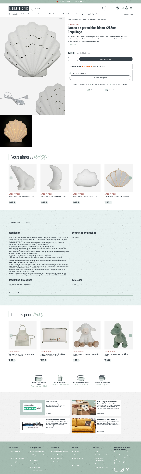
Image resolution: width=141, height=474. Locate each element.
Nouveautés (42, 14)
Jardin (23, 14)
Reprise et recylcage (101, 467)
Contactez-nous (15, 451)
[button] (71, 222)
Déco (75, 455)
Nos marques (80, 14)
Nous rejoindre (15, 462)
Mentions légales (100, 464)
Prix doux (31, 14)
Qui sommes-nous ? (38, 451)
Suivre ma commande (17, 458)
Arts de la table (78, 458)
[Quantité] (73, 59)
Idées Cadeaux (54, 14)
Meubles (76, 451)
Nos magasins (36, 464)
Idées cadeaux (57, 458)
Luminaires (77, 462)
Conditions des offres (102, 455)
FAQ (12, 465)
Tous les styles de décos (60, 451)
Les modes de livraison (18, 455)
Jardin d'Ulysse (73, 24)
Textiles (76, 465)
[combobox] (65, 8)
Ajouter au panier (105, 59)
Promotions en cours (59, 462)
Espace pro (35, 460)
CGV (96, 451)
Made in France (67, 14)
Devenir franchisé (37, 471)
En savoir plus (72, 44)
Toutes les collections (59, 455)
